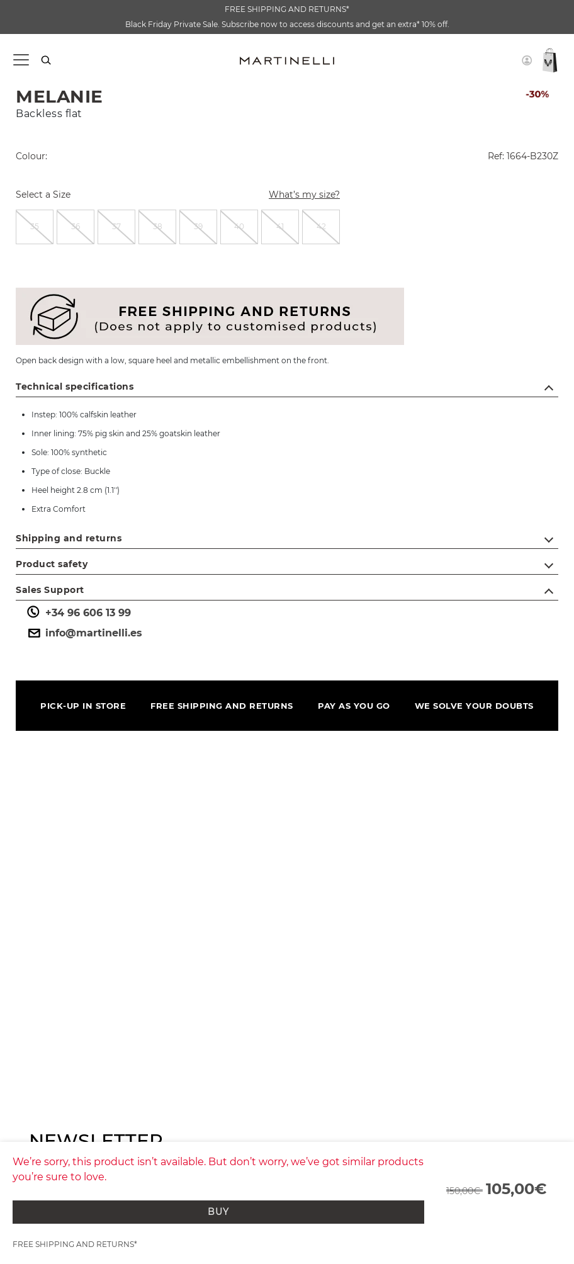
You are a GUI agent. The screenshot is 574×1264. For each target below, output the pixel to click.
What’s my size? (297, 195)
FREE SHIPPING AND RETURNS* (287, 9)
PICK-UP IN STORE (83, 706)
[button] (527, 60)
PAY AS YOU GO (354, 706)
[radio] (34, 227)
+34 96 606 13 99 (78, 613)
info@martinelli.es (83, 633)
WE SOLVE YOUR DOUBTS (474, 706)
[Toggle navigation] (20, 60)
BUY (218, 1211)
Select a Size (43, 194)
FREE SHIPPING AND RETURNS (221, 706)
